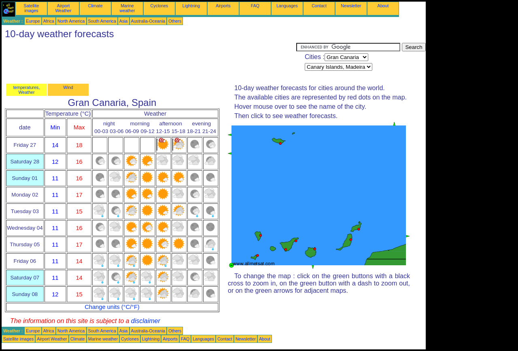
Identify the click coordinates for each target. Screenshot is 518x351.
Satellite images (31, 8)
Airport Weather (63, 8)
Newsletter (351, 5)
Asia (123, 21)
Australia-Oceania (148, 21)
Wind (68, 87)
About (383, 5)
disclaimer (145, 320)
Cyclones (159, 5)
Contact (319, 5)
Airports (223, 5)
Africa (48, 21)
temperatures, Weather (26, 90)
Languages (287, 5)
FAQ (255, 5)
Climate (95, 5)
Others (174, 21)
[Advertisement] (149, 61)
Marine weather (127, 8)
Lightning (191, 5)
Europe (33, 21)
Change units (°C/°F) (112, 307)
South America (102, 21)
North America (71, 21)
